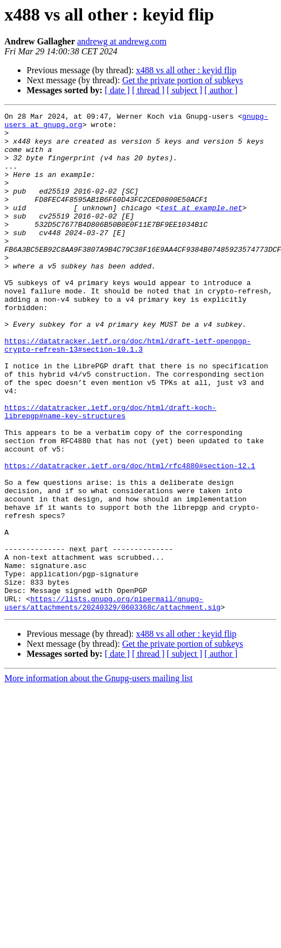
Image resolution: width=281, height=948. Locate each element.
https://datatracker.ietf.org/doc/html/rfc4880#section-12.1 (129, 537)
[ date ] (117, 90)
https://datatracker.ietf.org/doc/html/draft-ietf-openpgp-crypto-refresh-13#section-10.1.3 (127, 392)
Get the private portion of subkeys (182, 80)
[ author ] (221, 90)
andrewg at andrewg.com (121, 41)
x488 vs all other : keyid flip (186, 70)
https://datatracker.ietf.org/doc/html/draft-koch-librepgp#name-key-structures (110, 472)
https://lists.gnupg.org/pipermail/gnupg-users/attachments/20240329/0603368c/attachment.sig (112, 702)
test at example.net (201, 227)
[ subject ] (184, 90)
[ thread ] (148, 90)
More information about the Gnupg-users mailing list (98, 778)
